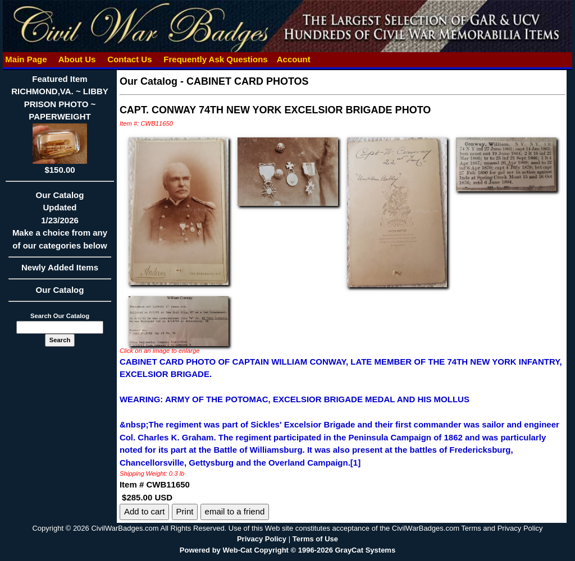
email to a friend (235, 511)
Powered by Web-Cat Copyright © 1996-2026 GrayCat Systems (287, 550)
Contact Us (129, 59)
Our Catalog (60, 290)
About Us (77, 59)
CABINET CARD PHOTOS (247, 81)
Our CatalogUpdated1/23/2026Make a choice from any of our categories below (59, 223)
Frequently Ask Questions (215, 59)
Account (294, 59)
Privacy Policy (261, 539)
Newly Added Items (59, 271)
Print (185, 511)
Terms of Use (315, 539)
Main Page (26, 59)
